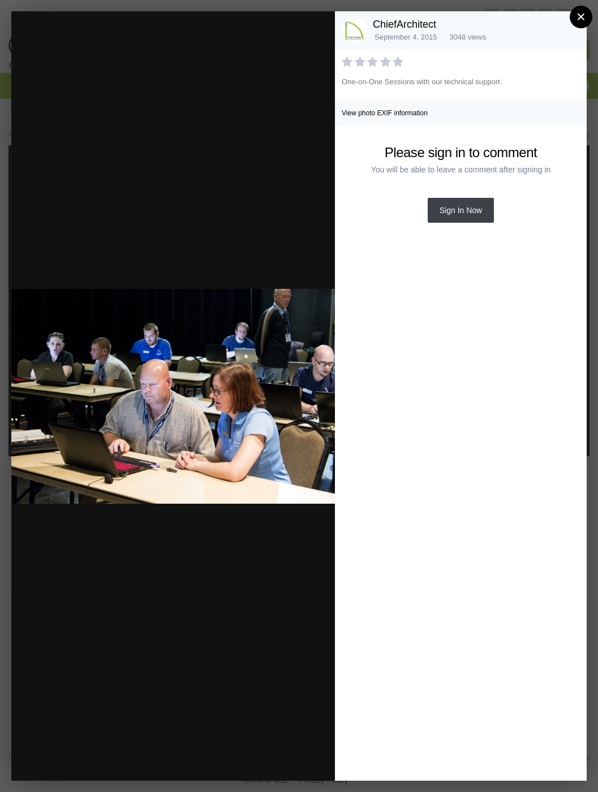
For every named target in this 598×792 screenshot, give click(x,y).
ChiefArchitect (404, 24)
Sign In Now (461, 210)
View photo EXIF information (385, 113)
